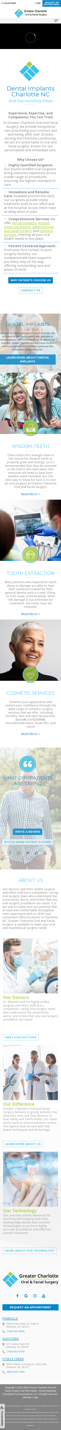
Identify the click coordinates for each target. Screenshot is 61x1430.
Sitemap (27, 1397)
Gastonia (10, 1351)
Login (35, 1397)
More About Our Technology (29, 1262)
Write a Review (15, 831)
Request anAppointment (52, 3)
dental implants (24, 223)
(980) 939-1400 (16, 1384)
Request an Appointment (30, 1307)
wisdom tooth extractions (27, 225)
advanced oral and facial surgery (29, 229)
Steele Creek (13, 1372)
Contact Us (30, 290)
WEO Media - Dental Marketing (40, 1390)
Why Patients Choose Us (30, 280)
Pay (38, 3)
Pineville (10, 1331)
